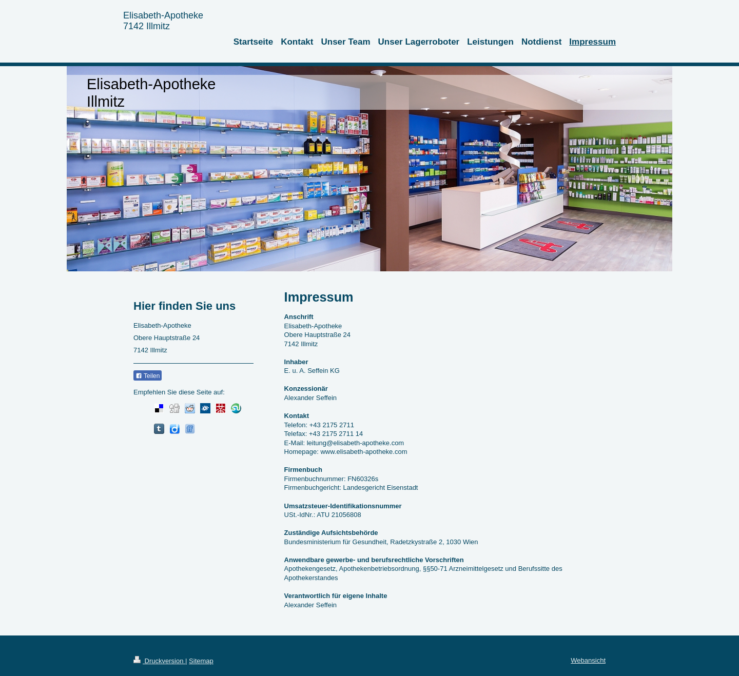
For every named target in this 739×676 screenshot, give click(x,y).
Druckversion (159, 661)
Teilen (147, 376)
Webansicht (588, 660)
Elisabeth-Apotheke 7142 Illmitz (163, 20)
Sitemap (201, 661)
